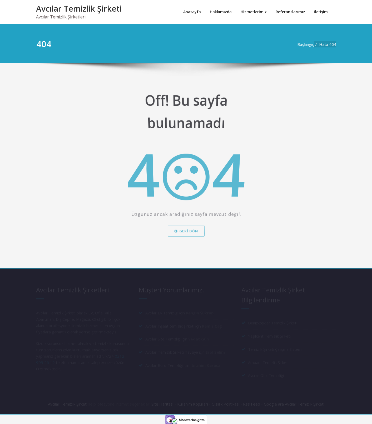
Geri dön (186, 234)
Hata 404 (329, 44)
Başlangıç (307, 44)
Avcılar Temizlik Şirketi (79, 8)
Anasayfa (192, 11)
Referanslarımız (290, 11)
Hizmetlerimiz (254, 11)
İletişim (321, 11)
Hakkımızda (221, 11)
